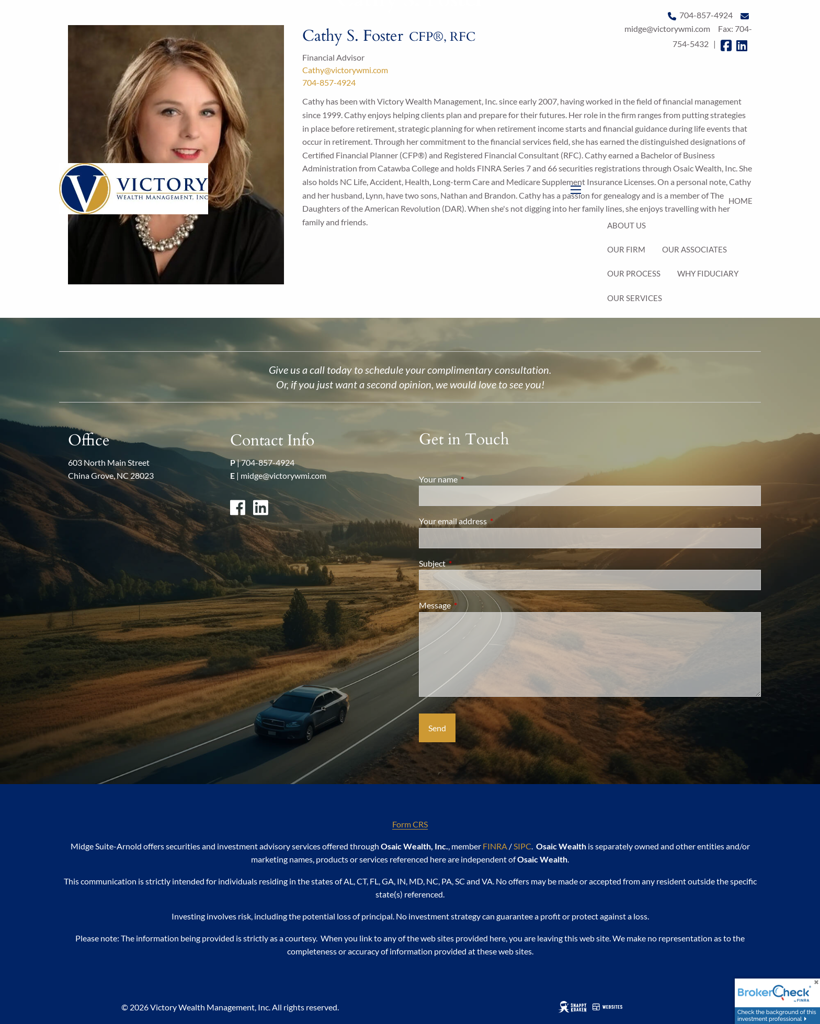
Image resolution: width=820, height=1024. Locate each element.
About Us (626, 225)
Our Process (633, 273)
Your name (476, 479)
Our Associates (694, 249)
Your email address (490, 521)
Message (472, 605)
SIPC (522, 846)
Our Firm (626, 249)
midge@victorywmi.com (283, 475)
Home (740, 200)
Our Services (634, 298)
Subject (470, 563)
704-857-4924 (267, 462)
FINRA (495, 846)
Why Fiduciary (707, 273)
